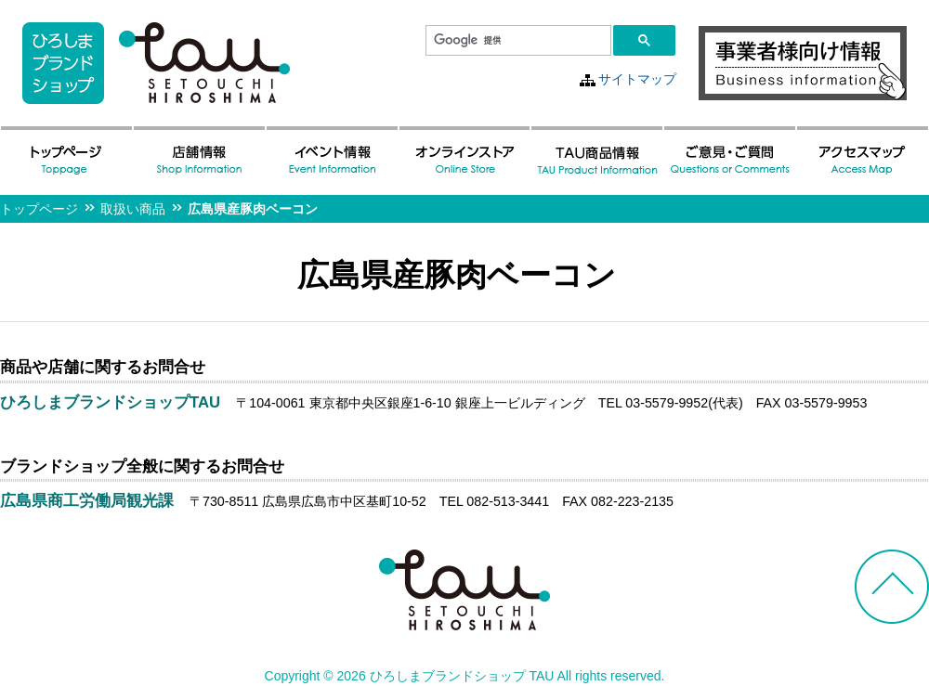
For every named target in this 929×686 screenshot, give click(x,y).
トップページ (39, 208)
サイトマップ (637, 78)
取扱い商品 (132, 208)
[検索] (516, 40)
